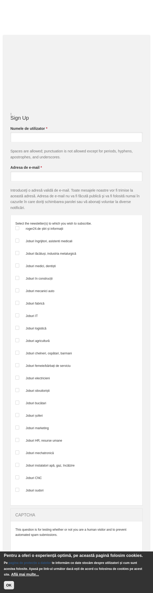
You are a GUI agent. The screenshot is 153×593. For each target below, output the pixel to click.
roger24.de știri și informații (44, 229)
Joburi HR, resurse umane (44, 440)
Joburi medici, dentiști (41, 266)
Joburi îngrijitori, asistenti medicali (49, 241)
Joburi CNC (34, 478)
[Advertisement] (77, 78)
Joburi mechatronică (40, 453)
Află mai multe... (25, 574)
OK (9, 585)
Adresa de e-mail (26, 167)
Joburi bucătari (36, 403)
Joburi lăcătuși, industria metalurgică (51, 253)
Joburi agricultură (38, 341)
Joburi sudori (35, 490)
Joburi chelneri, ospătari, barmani (49, 353)
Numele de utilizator (28, 128)
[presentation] (54, 547)
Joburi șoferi (34, 415)
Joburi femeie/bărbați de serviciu (48, 366)
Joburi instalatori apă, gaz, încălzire (50, 465)
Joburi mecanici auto (40, 291)
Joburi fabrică (35, 303)
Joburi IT (32, 316)
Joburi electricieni (38, 378)
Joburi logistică (36, 328)
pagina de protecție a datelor (30, 563)
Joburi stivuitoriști (38, 391)
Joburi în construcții (39, 278)
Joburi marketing (37, 428)
